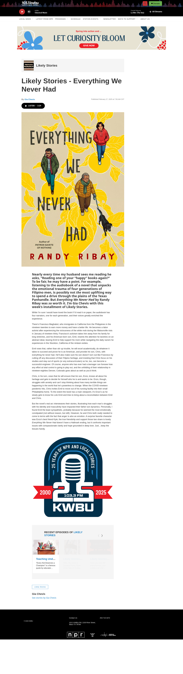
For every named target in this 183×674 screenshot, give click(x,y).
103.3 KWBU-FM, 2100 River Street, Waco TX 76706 (82, 630)
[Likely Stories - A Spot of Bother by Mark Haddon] (99, 552)
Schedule (76, 24)
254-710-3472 (105, 624)
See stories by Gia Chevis (44, 604)
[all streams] (156, 17)
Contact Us (73, 624)
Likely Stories (46, 71)
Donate (158, 6)
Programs (60, 24)
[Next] (102, 541)
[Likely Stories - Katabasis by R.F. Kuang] (72, 552)
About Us (145, 24)
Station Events (90, 24)
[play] (22, 17)
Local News (25, 24)
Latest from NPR (44, 24)
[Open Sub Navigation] (33, 24)
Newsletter (109, 24)
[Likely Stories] (29, 71)
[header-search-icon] (146, 6)
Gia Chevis (30, 105)
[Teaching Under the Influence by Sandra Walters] (46, 552)
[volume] (29, 17)
